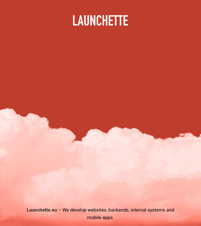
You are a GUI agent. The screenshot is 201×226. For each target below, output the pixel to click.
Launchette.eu (42, 210)
